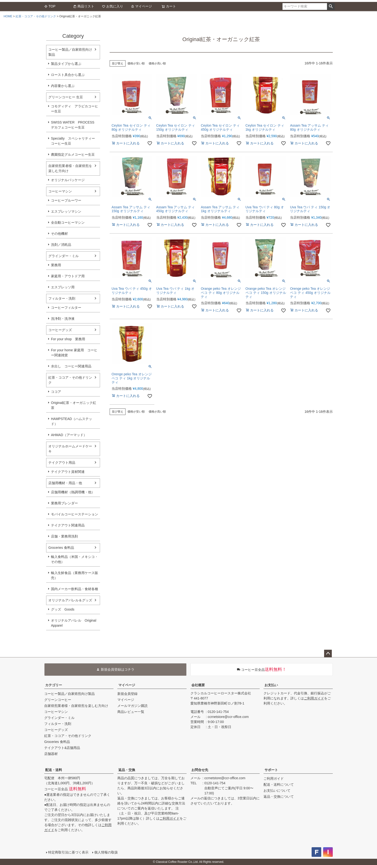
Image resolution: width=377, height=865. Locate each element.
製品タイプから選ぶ (66, 64)
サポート (271, 770)
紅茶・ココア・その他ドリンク (36, 16)
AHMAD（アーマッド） (69, 435)
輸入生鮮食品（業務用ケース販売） (74, 575)
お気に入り (112, 6)
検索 (330, 6)
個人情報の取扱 (106, 852)
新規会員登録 (127, 694)
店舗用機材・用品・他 (65, 483)
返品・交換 (126, 770)
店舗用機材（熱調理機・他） (73, 492)
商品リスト (83, 6)
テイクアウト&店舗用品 (62, 748)
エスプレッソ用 (63, 287)
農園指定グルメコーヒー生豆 (73, 154)
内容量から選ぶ (63, 86)
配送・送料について (279, 784)
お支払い (271, 685)
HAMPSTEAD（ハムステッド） (71, 421)
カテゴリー (53, 685)
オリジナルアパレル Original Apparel (75, 622)
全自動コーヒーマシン (68, 222)
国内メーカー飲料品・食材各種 (74, 589)
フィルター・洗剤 (61, 298)
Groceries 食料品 (61, 548)
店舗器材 (51, 754)
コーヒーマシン (60, 191)
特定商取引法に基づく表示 (68, 852)
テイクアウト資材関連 (68, 472)
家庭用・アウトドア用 (68, 276)
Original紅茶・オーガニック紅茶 (73, 405)
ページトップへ (328, 653)
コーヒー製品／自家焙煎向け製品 (70, 52)
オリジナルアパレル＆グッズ (70, 600)
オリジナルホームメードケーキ (70, 448)
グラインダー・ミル (63, 256)
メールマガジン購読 (132, 706)
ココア (56, 392)
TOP (50, 6)
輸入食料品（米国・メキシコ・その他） (74, 559)
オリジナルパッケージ (68, 180)
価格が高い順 (157, 63)
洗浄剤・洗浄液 (63, 319)
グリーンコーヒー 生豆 (65, 97)
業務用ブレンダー (64, 503)
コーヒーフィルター (66, 307)
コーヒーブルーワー (66, 200)
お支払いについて (277, 790)
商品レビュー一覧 (130, 712)
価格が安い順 (136, 63)
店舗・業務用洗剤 (64, 536)
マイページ (141, 6)
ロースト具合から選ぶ (68, 75)
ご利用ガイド (314, 698)
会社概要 (198, 685)
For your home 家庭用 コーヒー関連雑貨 (74, 352)
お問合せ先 (199, 770)
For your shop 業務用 (68, 339)
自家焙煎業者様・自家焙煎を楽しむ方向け (70, 168)
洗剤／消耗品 (61, 245)
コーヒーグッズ (60, 330)
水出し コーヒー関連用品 (71, 366)
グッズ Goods (62, 609)
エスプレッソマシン (66, 211)
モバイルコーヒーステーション (74, 514)
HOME (8, 16)
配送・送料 (53, 770)
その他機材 (59, 233)
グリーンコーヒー (57, 700)
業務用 (56, 265)
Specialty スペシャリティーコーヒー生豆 (73, 140)
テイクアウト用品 (61, 462)
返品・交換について (279, 796)
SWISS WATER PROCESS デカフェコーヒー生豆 (72, 124)
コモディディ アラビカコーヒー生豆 (74, 108)
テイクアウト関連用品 (68, 525)
